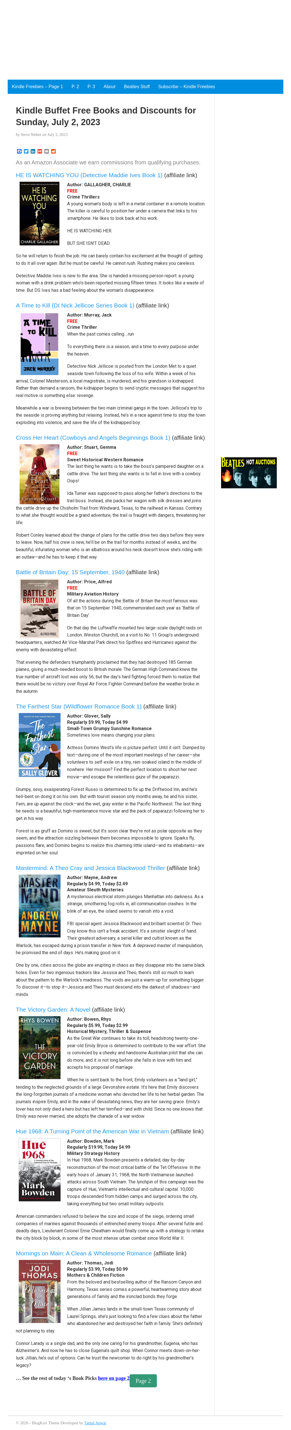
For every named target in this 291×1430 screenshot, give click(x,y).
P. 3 (91, 86)
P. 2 (75, 86)
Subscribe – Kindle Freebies (186, 86)
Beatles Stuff (136, 86)
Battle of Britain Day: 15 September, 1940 (70, 572)
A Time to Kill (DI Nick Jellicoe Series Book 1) (75, 305)
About (109, 86)
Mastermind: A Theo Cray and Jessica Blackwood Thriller (90, 868)
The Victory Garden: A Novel (53, 1009)
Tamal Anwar (95, 1423)
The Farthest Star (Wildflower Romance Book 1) (79, 706)
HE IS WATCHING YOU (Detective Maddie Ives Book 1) (89, 175)
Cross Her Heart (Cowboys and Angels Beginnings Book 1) (93, 437)
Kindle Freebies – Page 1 (37, 86)
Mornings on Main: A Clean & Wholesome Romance (84, 1253)
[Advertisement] (145, 40)
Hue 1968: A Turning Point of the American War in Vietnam (92, 1131)
